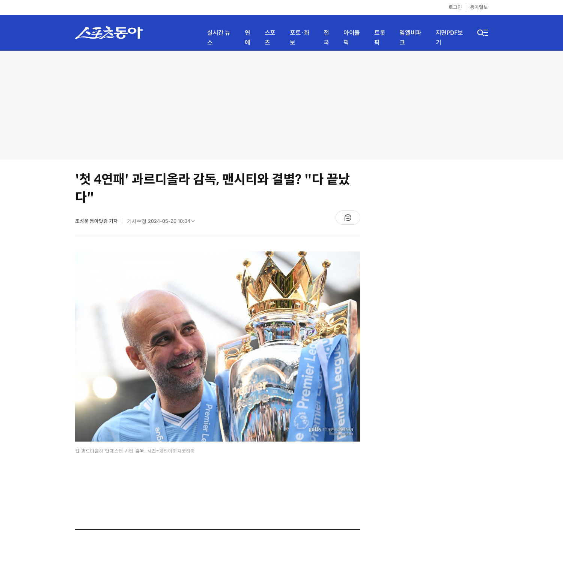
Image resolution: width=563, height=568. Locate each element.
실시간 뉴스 (218, 38)
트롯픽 (379, 38)
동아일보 (479, 7)
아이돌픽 (351, 38)
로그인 (455, 7)
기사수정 (163, 222)
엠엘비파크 (410, 38)
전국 (326, 38)
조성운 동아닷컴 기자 (97, 221)
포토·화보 (299, 38)
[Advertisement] (281, 105)
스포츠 (270, 38)
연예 (247, 38)
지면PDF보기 (449, 38)
